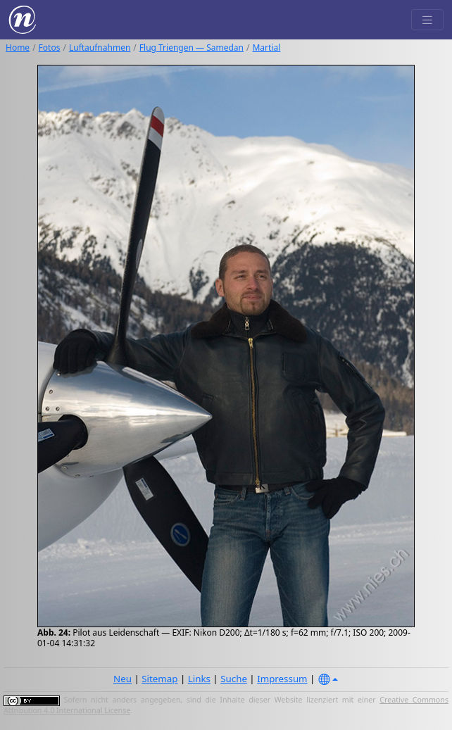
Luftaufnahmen (99, 48)
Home (18, 48)
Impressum (282, 678)
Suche (233, 678)
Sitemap (159, 678)
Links (199, 678)
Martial (266, 48)
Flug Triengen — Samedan (191, 48)
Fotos (50, 48)
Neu (122, 678)
